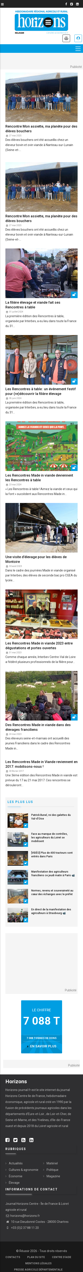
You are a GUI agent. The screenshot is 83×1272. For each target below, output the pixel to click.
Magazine (53, 1176)
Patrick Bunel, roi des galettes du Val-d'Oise (51, 816)
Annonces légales (66, 38)
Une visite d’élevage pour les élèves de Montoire (36, 559)
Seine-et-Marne (16, 1120)
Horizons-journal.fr (18, 1090)
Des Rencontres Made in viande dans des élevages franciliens (38, 727)
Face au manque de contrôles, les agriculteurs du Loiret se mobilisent (49, 837)
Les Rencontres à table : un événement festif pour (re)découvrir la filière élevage (40, 391)
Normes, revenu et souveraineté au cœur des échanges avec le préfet (52, 892)
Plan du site (36, 1257)
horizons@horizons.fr (22, 1215)
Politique (52, 1169)
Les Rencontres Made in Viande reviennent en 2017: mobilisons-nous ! (41, 764)
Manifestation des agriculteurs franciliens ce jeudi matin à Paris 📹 (53, 873)
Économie (15, 1176)
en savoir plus (43, 1046)
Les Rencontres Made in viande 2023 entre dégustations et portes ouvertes (39, 645)
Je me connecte (78, 38)
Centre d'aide (61, 1257)
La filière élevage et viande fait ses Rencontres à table (32, 304)
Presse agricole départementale (38, 1269)
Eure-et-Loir (36, 1114)
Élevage (14, 1182)
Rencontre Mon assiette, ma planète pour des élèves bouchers (41, 128)
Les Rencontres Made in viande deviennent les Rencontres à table (39, 477)
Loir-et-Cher (58, 1114)
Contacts (12, 1257)
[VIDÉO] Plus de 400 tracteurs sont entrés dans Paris (52, 854)
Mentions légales (38, 1263)
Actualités (16, 1163)
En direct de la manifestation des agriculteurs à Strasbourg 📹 (51, 911)
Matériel (52, 1163)
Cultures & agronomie (23, 1169)
